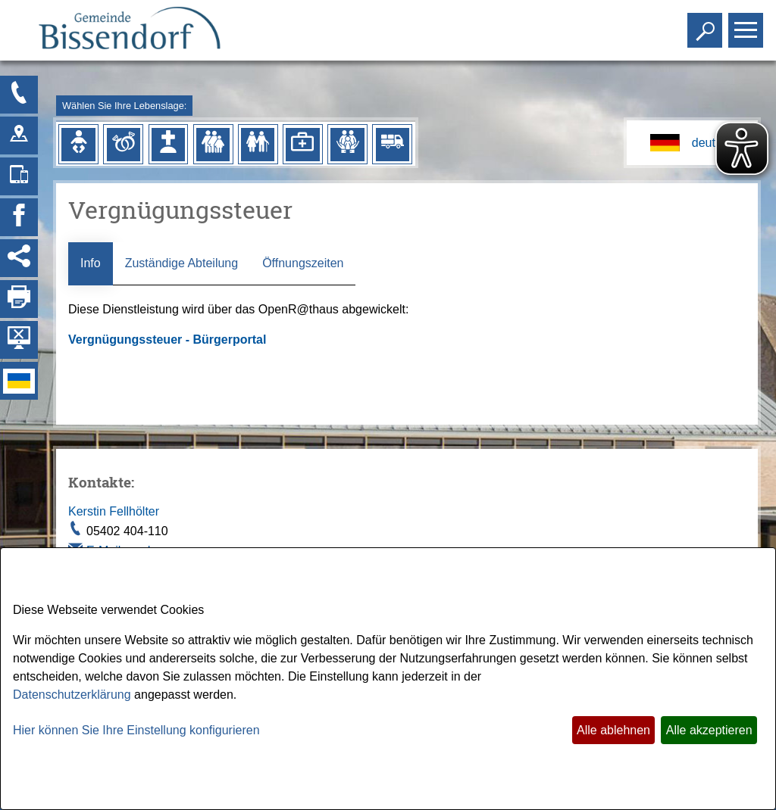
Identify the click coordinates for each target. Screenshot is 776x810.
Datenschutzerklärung (72, 694)
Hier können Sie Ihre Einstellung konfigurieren (136, 730)
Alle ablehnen (613, 730)
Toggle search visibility (706, 24)
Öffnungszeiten (302, 263)
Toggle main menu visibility (747, 24)
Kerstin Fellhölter (113, 511)
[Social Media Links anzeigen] (19, 258)
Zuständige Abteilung (181, 263)
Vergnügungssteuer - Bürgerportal (169, 339)
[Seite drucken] (19, 299)
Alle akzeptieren (709, 730)
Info (90, 263)
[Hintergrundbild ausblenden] (19, 340)
